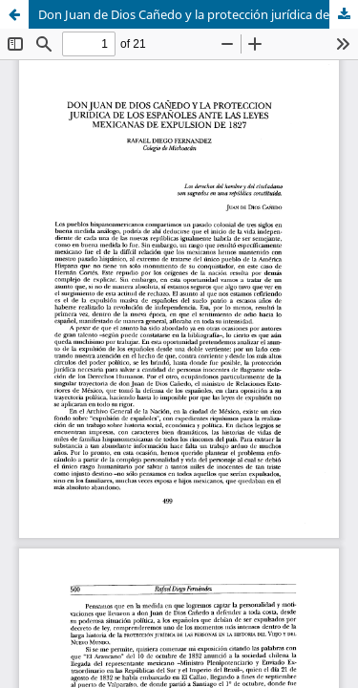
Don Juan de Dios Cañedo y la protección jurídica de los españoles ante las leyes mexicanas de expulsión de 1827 (198, 14)
